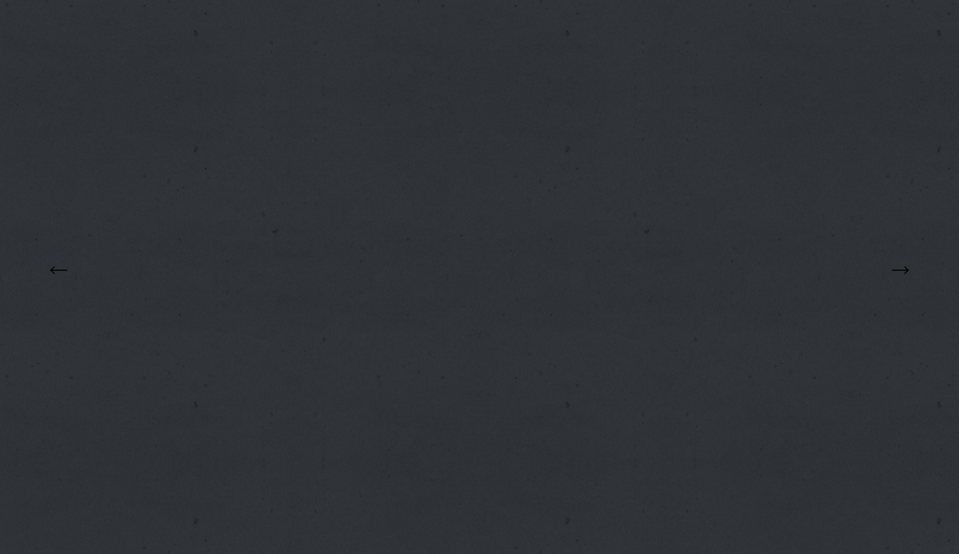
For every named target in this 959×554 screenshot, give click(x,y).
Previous (59, 270)
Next (900, 270)
